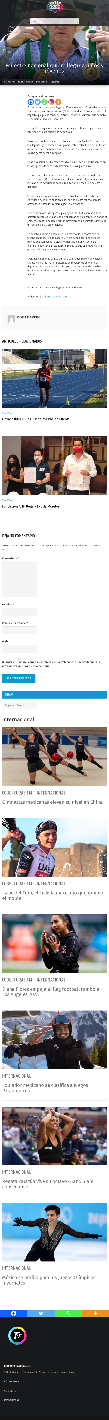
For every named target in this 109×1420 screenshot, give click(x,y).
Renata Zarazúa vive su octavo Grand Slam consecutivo (47, 1184)
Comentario (10, 558)
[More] (58, 102)
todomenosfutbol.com (55, 296)
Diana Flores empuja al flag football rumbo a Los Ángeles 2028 (50, 991)
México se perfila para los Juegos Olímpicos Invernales (48, 1280)
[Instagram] (51, 102)
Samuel (35, 317)
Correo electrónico (15, 623)
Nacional (7, 413)
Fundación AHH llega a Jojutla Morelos (31, 506)
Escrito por (24, 317)
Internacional (51, 793)
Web (5, 641)
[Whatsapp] (44, 102)
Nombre (8, 604)
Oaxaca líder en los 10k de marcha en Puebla (36, 419)
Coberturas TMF (18, 793)
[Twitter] (38, 102)
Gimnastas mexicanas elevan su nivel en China (52, 802)
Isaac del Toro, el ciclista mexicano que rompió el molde (52, 895)
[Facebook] (31, 102)
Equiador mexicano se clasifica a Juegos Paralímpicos (45, 1088)
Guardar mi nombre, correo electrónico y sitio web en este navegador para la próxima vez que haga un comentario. (51, 663)
